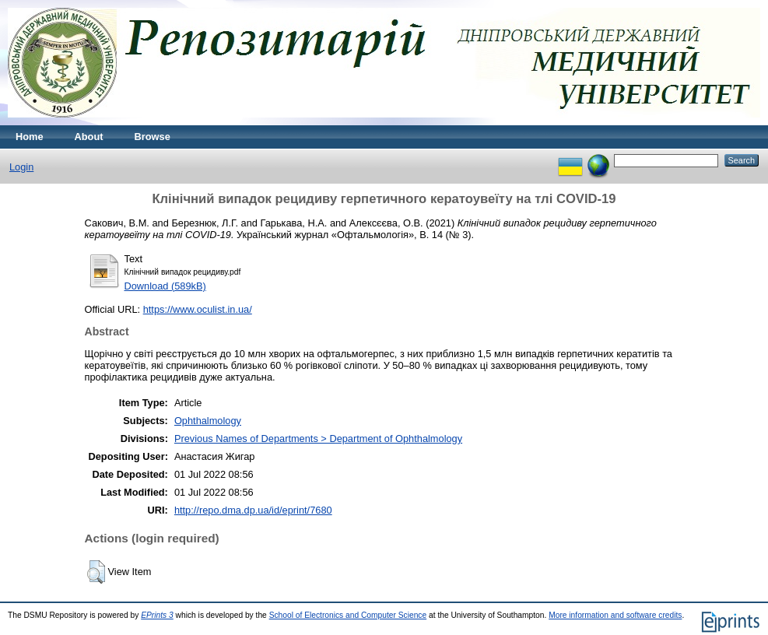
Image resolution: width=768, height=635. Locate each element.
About (89, 136)
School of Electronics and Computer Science (348, 615)
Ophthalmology (207, 420)
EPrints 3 (157, 615)
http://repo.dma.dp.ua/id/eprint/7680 (253, 510)
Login (21, 167)
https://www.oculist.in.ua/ (197, 309)
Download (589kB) (165, 286)
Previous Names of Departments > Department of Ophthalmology (318, 438)
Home (30, 136)
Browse (152, 136)
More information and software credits (615, 615)
